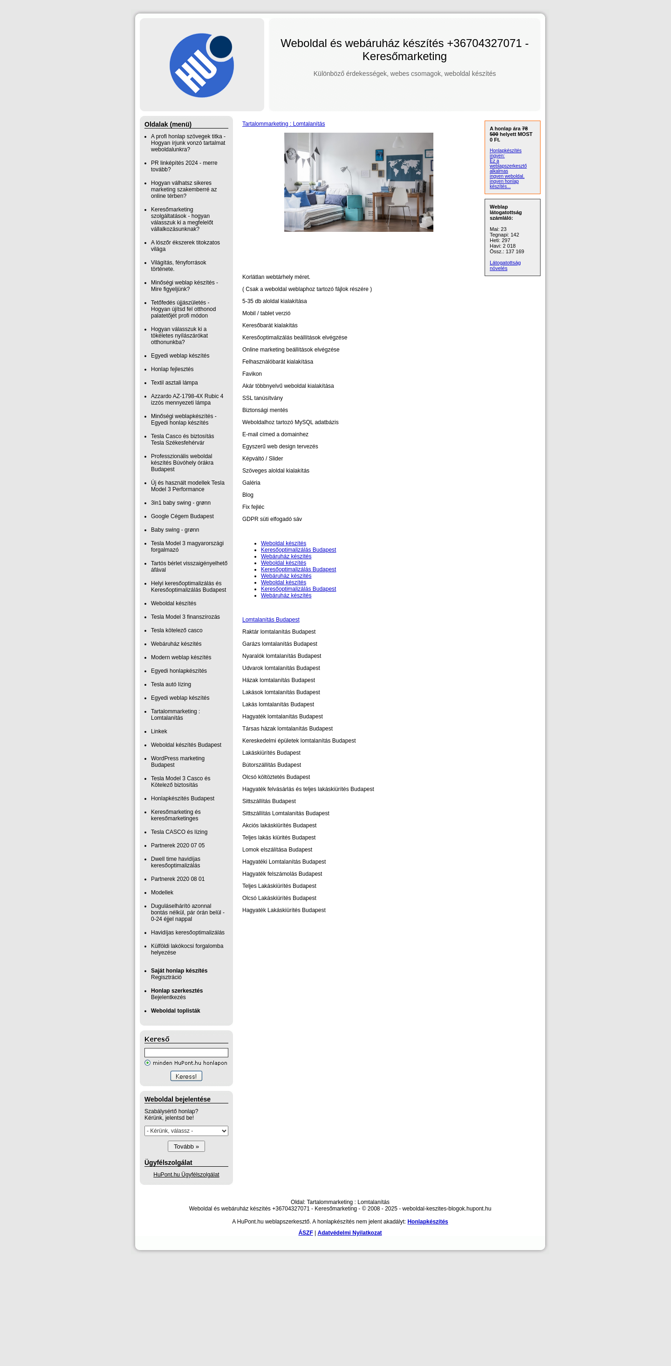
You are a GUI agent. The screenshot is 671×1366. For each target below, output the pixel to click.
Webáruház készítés (176, 644)
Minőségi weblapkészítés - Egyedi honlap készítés (184, 419)
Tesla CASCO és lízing (179, 832)
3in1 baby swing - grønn (181, 503)
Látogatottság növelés (505, 265)
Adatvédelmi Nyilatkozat (350, 1233)
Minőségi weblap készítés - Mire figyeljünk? (184, 285)
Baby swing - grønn (175, 530)
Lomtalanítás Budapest (271, 619)
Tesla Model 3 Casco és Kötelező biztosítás (180, 781)
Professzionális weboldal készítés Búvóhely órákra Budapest (182, 463)
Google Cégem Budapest (182, 516)
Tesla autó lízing (171, 684)
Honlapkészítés (427, 1221)
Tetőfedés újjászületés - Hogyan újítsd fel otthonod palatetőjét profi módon (183, 309)
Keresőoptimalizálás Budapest (298, 550)
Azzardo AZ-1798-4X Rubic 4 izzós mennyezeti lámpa (187, 399)
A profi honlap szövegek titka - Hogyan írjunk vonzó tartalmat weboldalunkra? (188, 143)
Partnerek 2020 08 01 (178, 879)
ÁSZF (305, 1233)
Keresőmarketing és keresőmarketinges (176, 815)
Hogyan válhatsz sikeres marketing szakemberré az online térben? (184, 189)
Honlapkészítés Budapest (182, 798)
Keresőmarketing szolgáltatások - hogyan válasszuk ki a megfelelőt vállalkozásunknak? (182, 219)
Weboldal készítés (173, 603)
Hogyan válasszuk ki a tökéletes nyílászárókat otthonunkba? (179, 335)
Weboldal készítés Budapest (186, 745)
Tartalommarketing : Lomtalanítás (175, 714)
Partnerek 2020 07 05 (178, 845)
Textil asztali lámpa (174, 382)
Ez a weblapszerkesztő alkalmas (508, 166)
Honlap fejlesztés (172, 369)
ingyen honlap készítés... (504, 184)
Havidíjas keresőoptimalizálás (188, 932)
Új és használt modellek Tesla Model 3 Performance (188, 486)
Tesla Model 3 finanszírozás (185, 617)
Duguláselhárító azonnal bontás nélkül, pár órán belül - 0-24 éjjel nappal (188, 912)
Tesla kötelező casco (177, 630)
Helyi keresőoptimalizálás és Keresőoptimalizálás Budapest (188, 586)
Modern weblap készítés (181, 657)
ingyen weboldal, (507, 176)
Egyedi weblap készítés (180, 355)
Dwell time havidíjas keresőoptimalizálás (175, 862)
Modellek (162, 892)
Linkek (159, 731)
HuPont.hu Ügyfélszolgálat (186, 1174)
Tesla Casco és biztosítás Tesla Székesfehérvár (182, 439)
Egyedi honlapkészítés (179, 671)
